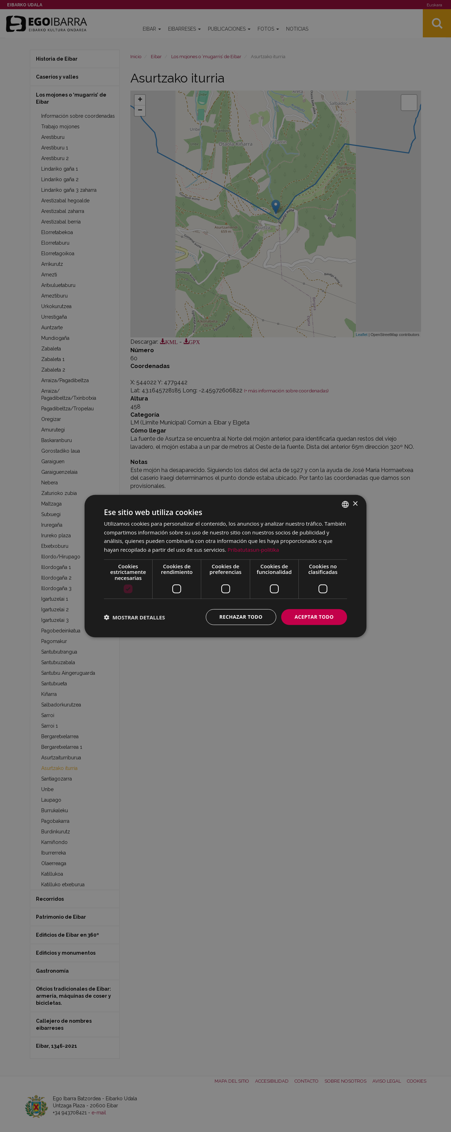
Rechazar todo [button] (240, 616)
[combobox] (345, 504)
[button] (134, 617)
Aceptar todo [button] (314, 616)
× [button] (355, 504)
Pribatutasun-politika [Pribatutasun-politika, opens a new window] (253, 549)
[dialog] (225, 566)
